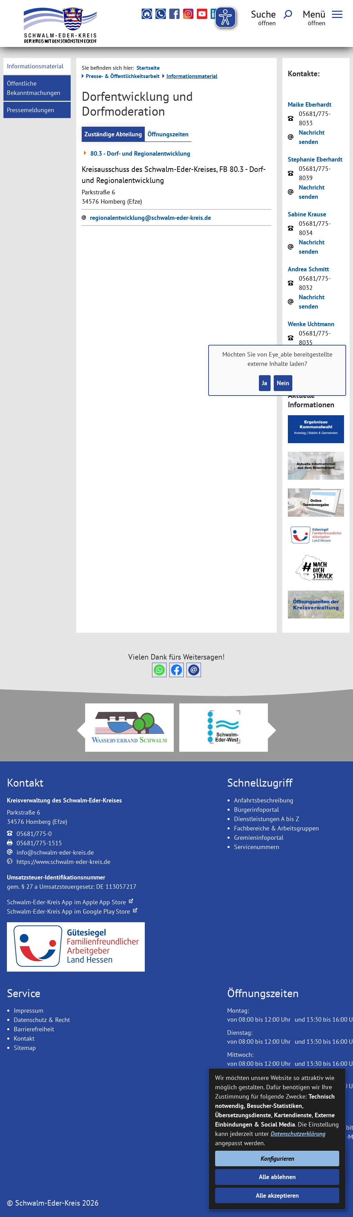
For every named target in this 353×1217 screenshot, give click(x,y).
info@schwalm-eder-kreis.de (55, 852)
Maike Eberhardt (309, 104)
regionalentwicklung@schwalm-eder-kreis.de (150, 218)
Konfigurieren (277, 1158)
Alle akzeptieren (277, 1195)
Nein (283, 383)
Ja (264, 383)
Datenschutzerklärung (298, 1134)
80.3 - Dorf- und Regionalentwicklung (136, 153)
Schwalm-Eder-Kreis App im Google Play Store (72, 911)
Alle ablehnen (277, 1177)
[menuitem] (36, 66)
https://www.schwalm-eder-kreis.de (63, 862)
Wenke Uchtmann (311, 324)
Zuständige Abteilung (113, 134)
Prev (77, 730)
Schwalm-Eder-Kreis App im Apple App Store (70, 902)
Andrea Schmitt (308, 269)
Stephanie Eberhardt (315, 159)
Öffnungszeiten (168, 134)
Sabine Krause (307, 214)
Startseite (148, 67)
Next (276, 730)
